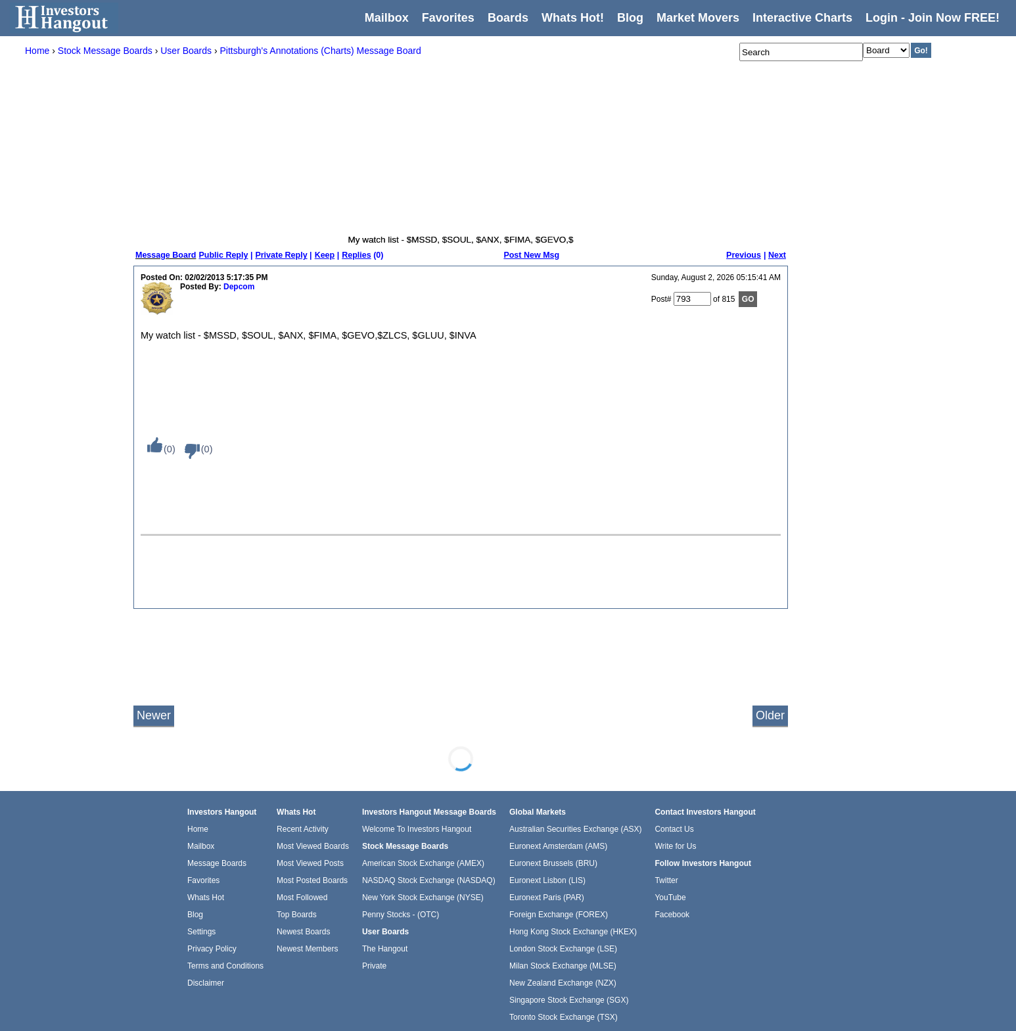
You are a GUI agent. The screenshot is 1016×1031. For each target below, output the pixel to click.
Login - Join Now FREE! (933, 17)
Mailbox (387, 17)
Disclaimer (205, 983)
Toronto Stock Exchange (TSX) (563, 1017)
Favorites (448, 17)
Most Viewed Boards (313, 846)
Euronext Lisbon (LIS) (547, 880)
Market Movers (698, 17)
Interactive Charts (802, 17)
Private (374, 966)
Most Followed (302, 897)
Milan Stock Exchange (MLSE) (562, 966)
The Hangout (384, 948)
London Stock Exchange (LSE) (563, 948)
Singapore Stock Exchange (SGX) (568, 1000)
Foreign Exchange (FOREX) (558, 914)
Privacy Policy (212, 948)
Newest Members (307, 948)
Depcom (238, 286)
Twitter (666, 880)
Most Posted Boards (312, 880)
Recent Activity (303, 829)
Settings (201, 931)
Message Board (165, 255)
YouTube (670, 897)
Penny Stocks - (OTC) (400, 914)
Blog (195, 914)
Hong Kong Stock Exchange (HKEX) (573, 931)
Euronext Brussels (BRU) (553, 863)
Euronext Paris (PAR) (546, 897)
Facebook (672, 914)
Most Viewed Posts (310, 863)
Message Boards (216, 863)
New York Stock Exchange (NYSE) (423, 897)
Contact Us (674, 829)
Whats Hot (205, 897)
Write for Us (675, 846)
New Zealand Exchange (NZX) (562, 983)
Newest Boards (303, 931)
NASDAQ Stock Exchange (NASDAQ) (429, 880)
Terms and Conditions (225, 966)
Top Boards (297, 914)
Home (197, 829)
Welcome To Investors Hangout (416, 829)
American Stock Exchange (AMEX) (423, 863)
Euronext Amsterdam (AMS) (558, 846)
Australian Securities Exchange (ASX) (575, 829)
